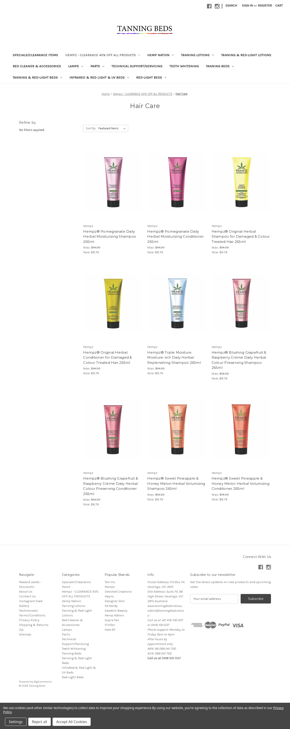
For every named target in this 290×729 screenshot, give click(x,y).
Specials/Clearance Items (35, 55)
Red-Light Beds (151, 77)
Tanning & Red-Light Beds (37, 77)
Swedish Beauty (116, 611)
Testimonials (28, 611)
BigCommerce (43, 681)
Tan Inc (110, 582)
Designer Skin (115, 601)
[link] (145, 696)
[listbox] (113, 128)
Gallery (24, 606)
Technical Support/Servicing (136, 66)
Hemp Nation (160, 55)
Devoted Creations (118, 592)
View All (110, 630)
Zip (21, 630)
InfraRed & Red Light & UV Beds (99, 77)
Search (231, 5)
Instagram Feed (30, 601)
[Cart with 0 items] (279, 5)
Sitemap (25, 634)
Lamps (75, 66)
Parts (97, 66)
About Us (25, 592)
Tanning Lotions (197, 55)
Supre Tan (112, 620)
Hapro (109, 596)
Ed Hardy (111, 606)
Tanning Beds (220, 66)
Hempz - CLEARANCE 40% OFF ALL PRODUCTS (102, 55)
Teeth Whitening (184, 66)
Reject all (39, 721)
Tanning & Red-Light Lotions (246, 55)
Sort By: (91, 128)
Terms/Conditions (32, 615)
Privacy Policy (29, 620)
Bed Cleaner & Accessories (37, 66)
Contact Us (27, 596)
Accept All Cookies (71, 721)
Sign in (247, 5)
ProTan (110, 625)
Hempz (110, 587)
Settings (16, 721)
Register (265, 5)
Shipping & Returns (33, 625)
